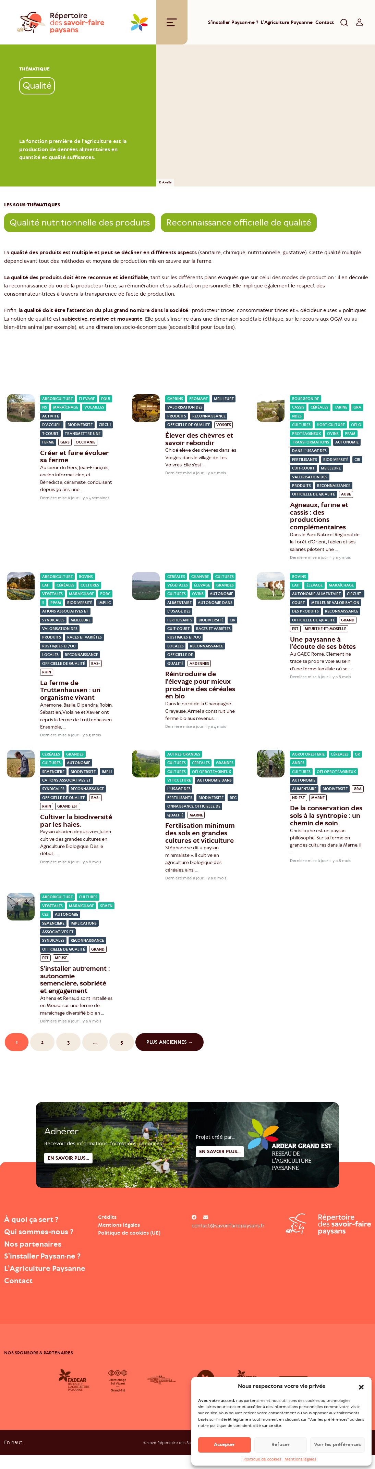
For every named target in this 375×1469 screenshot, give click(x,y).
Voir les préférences (337, 1444)
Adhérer (61, 1159)
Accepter (224, 1444)
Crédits (107, 1218)
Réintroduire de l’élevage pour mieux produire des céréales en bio (200, 686)
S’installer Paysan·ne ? (233, 23)
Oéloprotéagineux (211, 773)
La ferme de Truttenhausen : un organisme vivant (70, 692)
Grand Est (67, 808)
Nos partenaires (35, 1245)
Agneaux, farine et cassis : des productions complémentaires (319, 517)
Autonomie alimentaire (316, 595)
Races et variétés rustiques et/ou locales (72, 648)
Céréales (319, 409)
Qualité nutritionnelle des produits (80, 224)
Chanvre (200, 578)
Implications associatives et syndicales (76, 613)
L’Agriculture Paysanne (29, 1276)
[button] (361, 1386)
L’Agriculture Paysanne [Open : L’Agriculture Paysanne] (287, 23)
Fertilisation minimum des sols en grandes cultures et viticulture (200, 835)
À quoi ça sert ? (34, 1221)
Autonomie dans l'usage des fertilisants (325, 453)
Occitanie (85, 444)
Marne (196, 817)
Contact (324, 23)
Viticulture (179, 782)
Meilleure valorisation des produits (200, 409)
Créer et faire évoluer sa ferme (74, 458)
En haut (13, 1456)
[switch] (359, 23)
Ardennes (199, 665)
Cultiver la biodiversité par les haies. (76, 822)
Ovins (333, 435)
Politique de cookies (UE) (129, 1234)
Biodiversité (80, 426)
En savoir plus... (220, 1180)
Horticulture (331, 426)
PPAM (350, 435)
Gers (65, 444)
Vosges (223, 426)
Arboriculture (57, 400)
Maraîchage (65, 409)
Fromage (198, 400)
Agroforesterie (308, 756)
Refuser (280, 1444)
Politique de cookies (262, 1459)
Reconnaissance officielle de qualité (238, 224)
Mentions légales (300, 1459)
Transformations (310, 444)
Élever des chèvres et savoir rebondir (199, 441)
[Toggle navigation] (171, 23)
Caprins (175, 400)
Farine (341, 409)
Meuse (61, 959)
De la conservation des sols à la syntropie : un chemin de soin (326, 817)
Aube (346, 496)
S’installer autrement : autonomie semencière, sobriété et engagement (75, 981)
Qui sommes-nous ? (42, 1233)
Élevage (87, 400)
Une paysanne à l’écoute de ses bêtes (323, 644)
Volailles (94, 409)
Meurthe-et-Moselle (325, 630)
